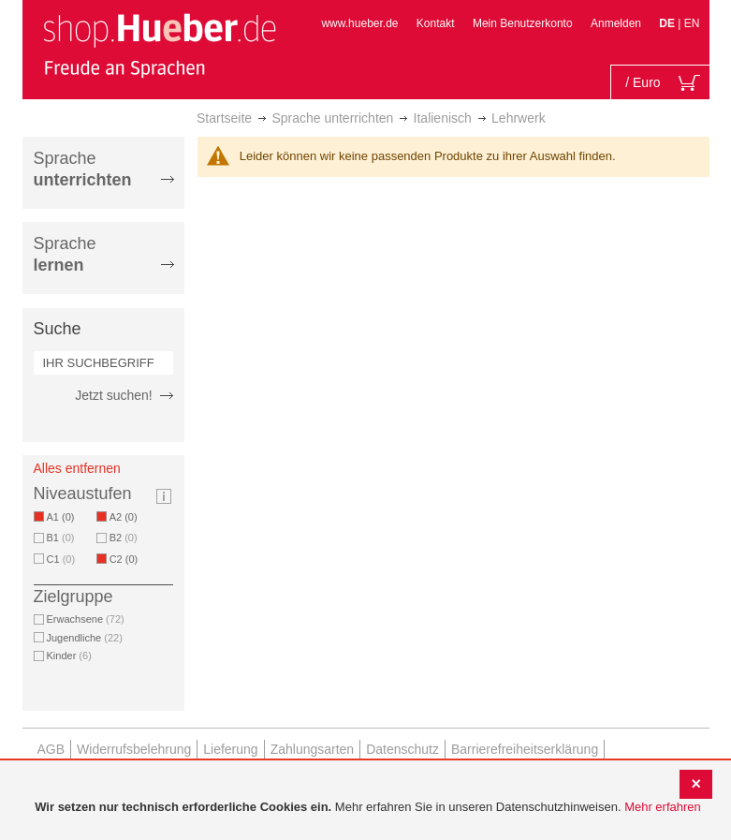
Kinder (69, 655)
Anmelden (616, 23)
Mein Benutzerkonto (523, 23)
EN (692, 23)
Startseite (224, 118)
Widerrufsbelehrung (134, 749)
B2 (124, 537)
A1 (64, 517)
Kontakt (436, 23)
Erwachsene (85, 619)
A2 (127, 517)
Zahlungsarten (312, 749)
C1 (61, 559)
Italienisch (443, 118)
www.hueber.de (359, 23)
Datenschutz (402, 749)
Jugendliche (85, 637)
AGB (51, 749)
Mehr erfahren (662, 807)
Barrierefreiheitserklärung (524, 749)
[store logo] (159, 44)
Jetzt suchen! (114, 395)
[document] (367, 808)
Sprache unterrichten (332, 118)
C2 (127, 559)
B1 (61, 537)
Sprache (83, 169)
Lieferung (230, 749)
